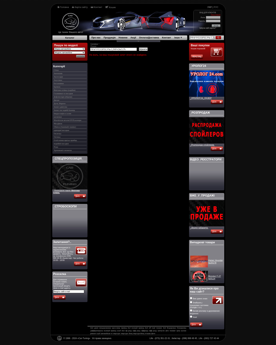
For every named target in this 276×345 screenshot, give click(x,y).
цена (178, 331)
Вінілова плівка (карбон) (65, 90)
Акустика (58, 80)
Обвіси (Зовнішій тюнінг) (65, 127)
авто (167, 331)
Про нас (96, 37)
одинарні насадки (61, 130)
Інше (178, 37)
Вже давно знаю (198, 298)
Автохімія (58, 73)
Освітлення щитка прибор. (65, 140)
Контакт (98, 7)
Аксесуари (58, 77)
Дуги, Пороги (59, 103)
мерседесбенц (138, 333)
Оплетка (57, 133)
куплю (183, 331)
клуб (98, 333)
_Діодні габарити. (199, 227)
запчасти (161, 331)
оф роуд (128, 331)
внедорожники (105, 328)
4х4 (91, 328)
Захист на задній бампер (64, 110)
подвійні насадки (61, 144)
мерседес (116, 333)
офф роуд (136, 331)
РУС (216, 7)
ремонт (93, 333)
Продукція (109, 37)
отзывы (148, 333)
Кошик (112, 7)
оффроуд (144, 331)
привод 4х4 (125, 328)
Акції (133, 37)
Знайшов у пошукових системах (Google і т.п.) (199, 305)
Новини (123, 37)
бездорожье (171, 328)
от (112, 333)
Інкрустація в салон (62, 113)
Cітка (56, 70)
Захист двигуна (60, 107)
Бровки (57, 87)
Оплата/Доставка (149, 37)
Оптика (57, 137)
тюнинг (173, 331)
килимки (58, 117)
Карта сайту (81, 7)
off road (152, 328)
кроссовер (116, 328)
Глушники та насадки (63, 93)
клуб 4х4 (120, 331)
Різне (56, 147)
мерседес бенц (127, 333)
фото (153, 333)
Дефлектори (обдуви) (63, 97)
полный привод (110, 331)
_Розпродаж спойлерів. (202, 145)
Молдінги (58, 123)
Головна (64, 7)
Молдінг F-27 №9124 (214, 278)
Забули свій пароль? (207, 28)
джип (96, 328)
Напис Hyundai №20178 (215, 262)
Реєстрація (215, 15)
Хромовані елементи (63, 150)
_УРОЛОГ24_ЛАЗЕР (201, 98)
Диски (56, 100)
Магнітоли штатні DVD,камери (67, 120)
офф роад (153, 331)
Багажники (59, 83)
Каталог (69, 37)
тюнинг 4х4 (161, 328)
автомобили (105, 333)
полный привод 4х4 (139, 328)
